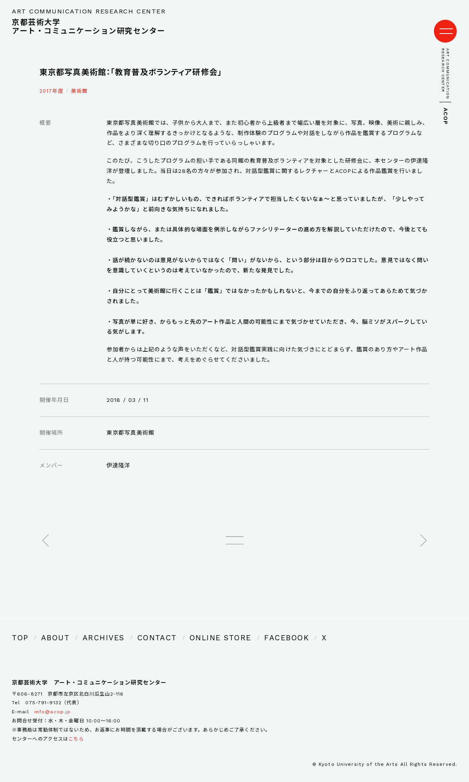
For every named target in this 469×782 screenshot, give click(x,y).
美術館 (79, 83)
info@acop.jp (52, 700)
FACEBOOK (231, 628)
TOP (18, 628)
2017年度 (51, 83)
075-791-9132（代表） (53, 691)
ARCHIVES (86, 628)
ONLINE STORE (179, 628)
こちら (76, 727)
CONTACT (129, 628)
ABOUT (48, 628)
